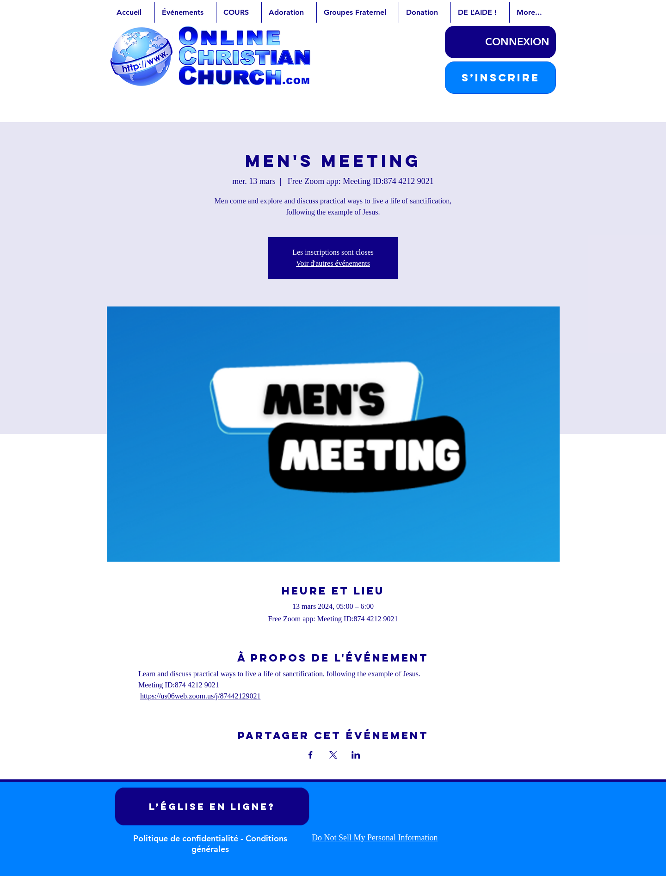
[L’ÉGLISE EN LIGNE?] (212, 806)
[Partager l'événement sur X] (333, 755)
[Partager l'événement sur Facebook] (310, 755)
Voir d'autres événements (333, 263)
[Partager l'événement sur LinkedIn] (356, 755)
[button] (500, 77)
